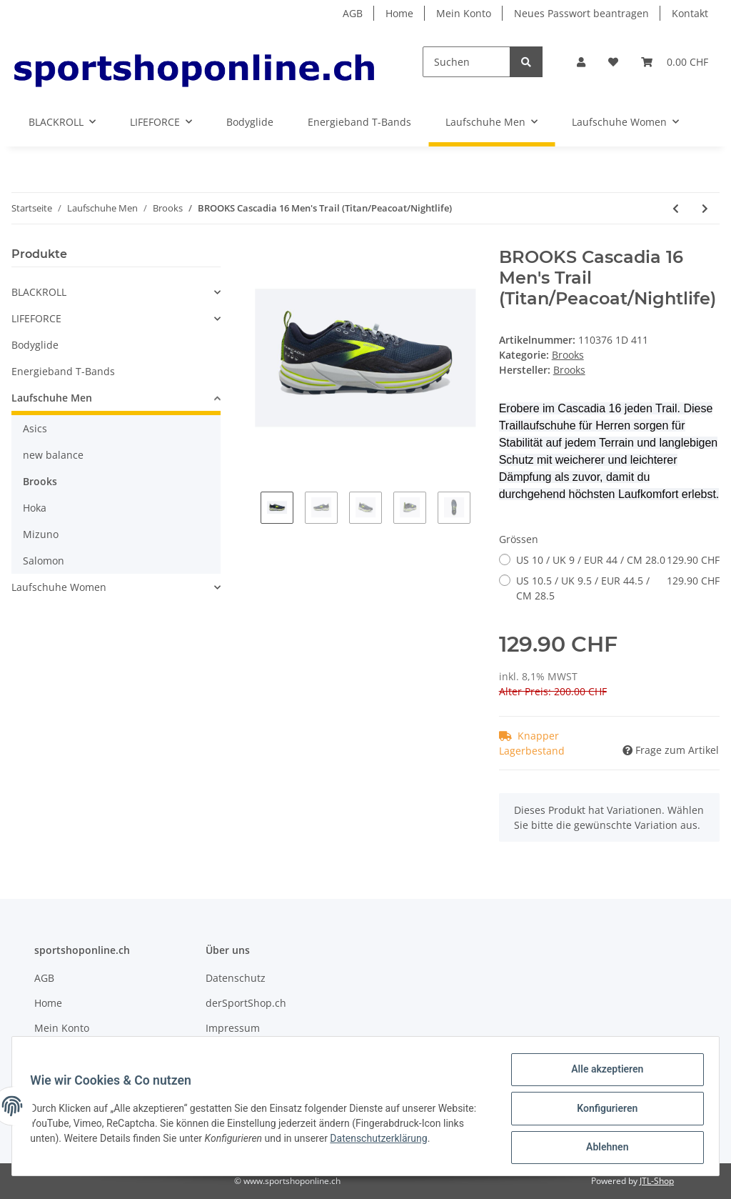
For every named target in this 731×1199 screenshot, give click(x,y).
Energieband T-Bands (63, 371)
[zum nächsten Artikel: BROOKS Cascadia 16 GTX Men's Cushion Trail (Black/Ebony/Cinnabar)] (705, 208)
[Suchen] (466, 61)
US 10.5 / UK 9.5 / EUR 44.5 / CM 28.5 (618, 588)
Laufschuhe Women (58, 587)
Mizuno (41, 534)
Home (399, 13)
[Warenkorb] (675, 61)
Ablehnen (602, 1148)
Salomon (43, 560)
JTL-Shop (657, 1181)
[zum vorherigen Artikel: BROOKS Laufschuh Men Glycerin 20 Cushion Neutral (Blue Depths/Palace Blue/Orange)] (675, 208)
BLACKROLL (38, 292)
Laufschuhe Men (51, 397)
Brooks (568, 355)
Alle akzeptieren (602, 1074)
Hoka (34, 507)
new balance (53, 455)
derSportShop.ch (246, 1003)
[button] (581, 61)
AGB (353, 13)
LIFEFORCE (36, 318)
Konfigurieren (602, 1111)
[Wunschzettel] (613, 61)
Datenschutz (236, 978)
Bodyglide (35, 345)
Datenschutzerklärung (428, 1141)
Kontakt (690, 13)
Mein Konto (463, 13)
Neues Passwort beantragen (581, 13)
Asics (35, 428)
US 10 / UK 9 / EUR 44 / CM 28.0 (618, 559)
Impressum (233, 1028)
